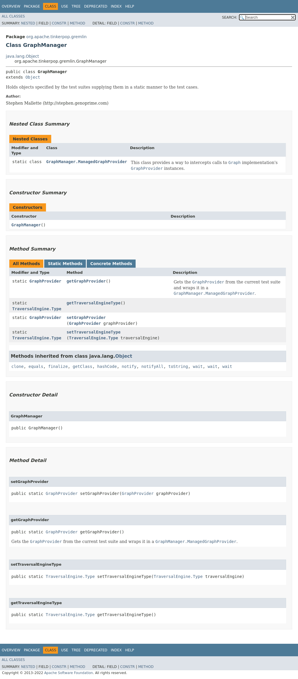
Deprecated (95, 6)
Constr (59, 23)
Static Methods (65, 263)
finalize (58, 366)
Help (129, 6)
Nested (28, 23)
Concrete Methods (111, 263)
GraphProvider (45, 281)
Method (77, 23)
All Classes (13, 16)
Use (64, 6)
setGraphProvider (86, 317)
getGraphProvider (86, 281)
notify (129, 366)
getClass (82, 366)
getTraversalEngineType (93, 303)
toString (178, 366)
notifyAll (152, 366)
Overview (11, 6)
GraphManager (26, 225)
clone (17, 366)
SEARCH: (229, 17)
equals (36, 366)
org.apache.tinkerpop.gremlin (56, 36)
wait (198, 366)
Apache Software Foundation (68, 673)
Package (32, 6)
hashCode (107, 366)
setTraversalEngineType (93, 332)
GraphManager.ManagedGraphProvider (86, 161)
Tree (76, 6)
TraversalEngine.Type (36, 308)
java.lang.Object (22, 56)
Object (32, 77)
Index (116, 6)
